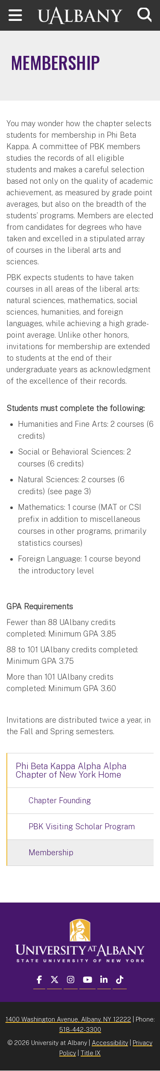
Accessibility (110, 1042)
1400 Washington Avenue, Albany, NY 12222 (68, 1019)
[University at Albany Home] (80, 14)
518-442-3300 (80, 1029)
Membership (51, 852)
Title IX (91, 1053)
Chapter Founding (60, 800)
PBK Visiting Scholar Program (82, 826)
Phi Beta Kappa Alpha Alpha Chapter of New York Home (71, 770)
